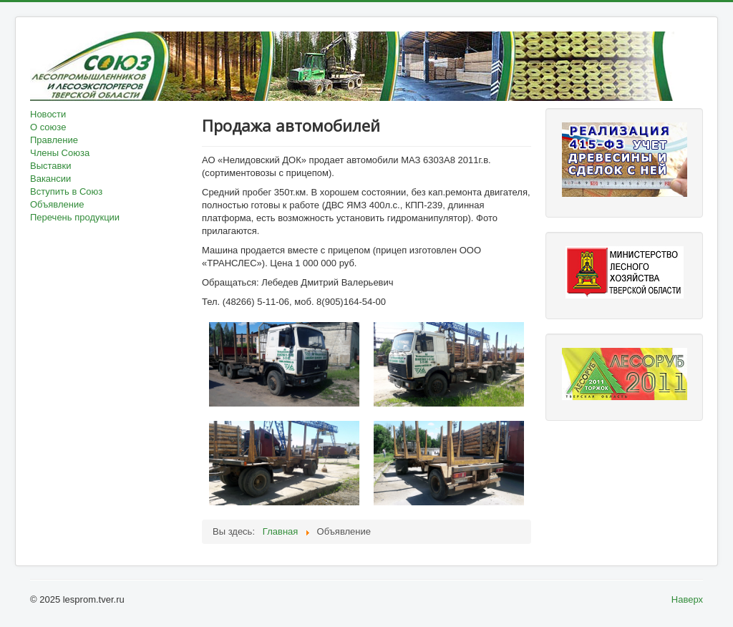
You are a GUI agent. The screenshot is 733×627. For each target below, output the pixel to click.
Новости (48, 114)
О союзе (48, 127)
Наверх (687, 599)
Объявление (57, 204)
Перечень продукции (75, 217)
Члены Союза (59, 152)
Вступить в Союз (66, 191)
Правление (54, 140)
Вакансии (50, 178)
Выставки (50, 165)
